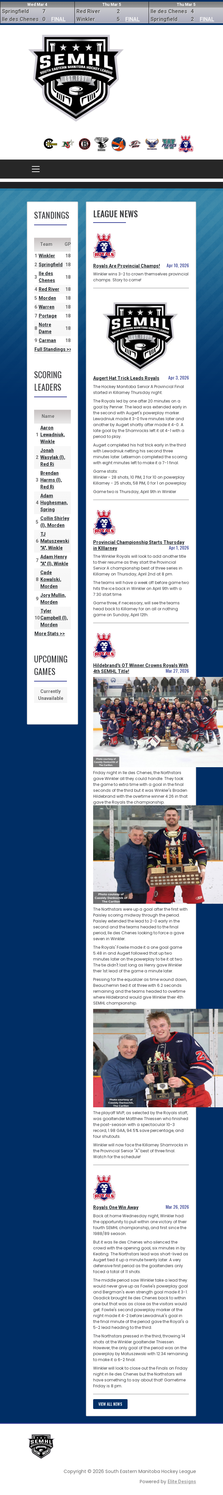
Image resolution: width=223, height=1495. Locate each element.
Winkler (47, 255)
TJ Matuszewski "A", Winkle (54, 541)
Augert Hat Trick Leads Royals (126, 378)
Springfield (51, 264)
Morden (47, 298)
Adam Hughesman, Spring (54, 502)
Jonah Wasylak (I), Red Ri (52, 457)
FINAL (58, 19)
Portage (48, 315)
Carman (47, 340)
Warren (46, 307)
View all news (110, 1404)
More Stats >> (49, 633)
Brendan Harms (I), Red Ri (51, 479)
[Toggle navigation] (36, 169)
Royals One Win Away (115, 1207)
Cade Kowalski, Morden (50, 579)
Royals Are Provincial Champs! (126, 266)
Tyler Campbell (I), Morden (54, 617)
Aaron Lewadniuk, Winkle (52, 434)
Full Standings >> (53, 349)
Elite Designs (182, 1481)
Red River (49, 289)
